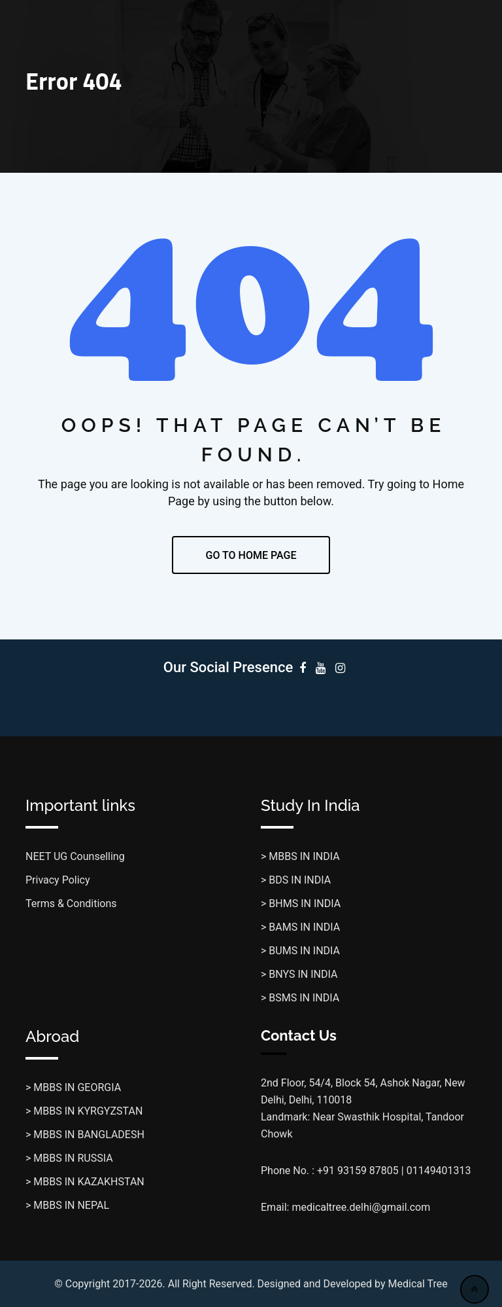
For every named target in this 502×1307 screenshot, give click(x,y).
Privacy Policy (57, 880)
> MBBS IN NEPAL (67, 1205)
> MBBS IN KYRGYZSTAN (83, 1111)
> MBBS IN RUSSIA (69, 1158)
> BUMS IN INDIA (300, 950)
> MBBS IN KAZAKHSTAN (84, 1181)
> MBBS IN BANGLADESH (84, 1134)
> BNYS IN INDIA (299, 974)
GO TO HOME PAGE (251, 555)
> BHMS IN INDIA (301, 903)
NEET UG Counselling (75, 856)
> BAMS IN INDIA (300, 927)
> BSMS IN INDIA (300, 998)
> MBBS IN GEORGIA (73, 1087)
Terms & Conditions (71, 903)
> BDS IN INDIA (296, 880)
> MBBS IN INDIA (300, 856)
